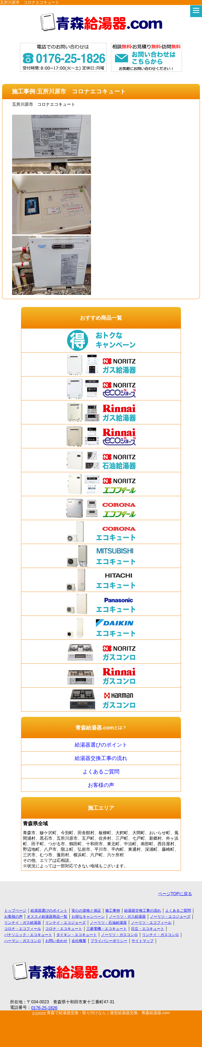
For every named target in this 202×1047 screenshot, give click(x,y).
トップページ (15, 910)
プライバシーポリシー (108, 941)
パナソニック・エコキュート (28, 935)
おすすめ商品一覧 (101, 318)
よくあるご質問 (101, 771)
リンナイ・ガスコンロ (160, 935)
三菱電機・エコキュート (106, 929)
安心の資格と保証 (86, 910)
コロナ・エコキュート (63, 929)
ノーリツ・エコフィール (151, 922)
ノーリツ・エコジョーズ (170, 916)
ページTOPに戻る (175, 894)
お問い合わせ (56, 941)
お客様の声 (101, 785)
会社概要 (79, 941)
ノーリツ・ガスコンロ (119, 935)
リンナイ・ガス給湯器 (22, 922)
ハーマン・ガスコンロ (22, 941)
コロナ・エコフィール (22, 929)
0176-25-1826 (44, 1008)
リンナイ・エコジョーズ (65, 922)
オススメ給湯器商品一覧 (47, 916)
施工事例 (112, 910)
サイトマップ (143, 941)
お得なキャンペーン (88, 916)
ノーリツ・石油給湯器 (108, 922)
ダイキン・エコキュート (76, 935)
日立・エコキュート (147, 929)
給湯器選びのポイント (101, 745)
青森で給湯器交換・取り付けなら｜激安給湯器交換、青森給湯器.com (108, 1012)
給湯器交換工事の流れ (101, 758)
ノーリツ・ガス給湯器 (127, 916)
